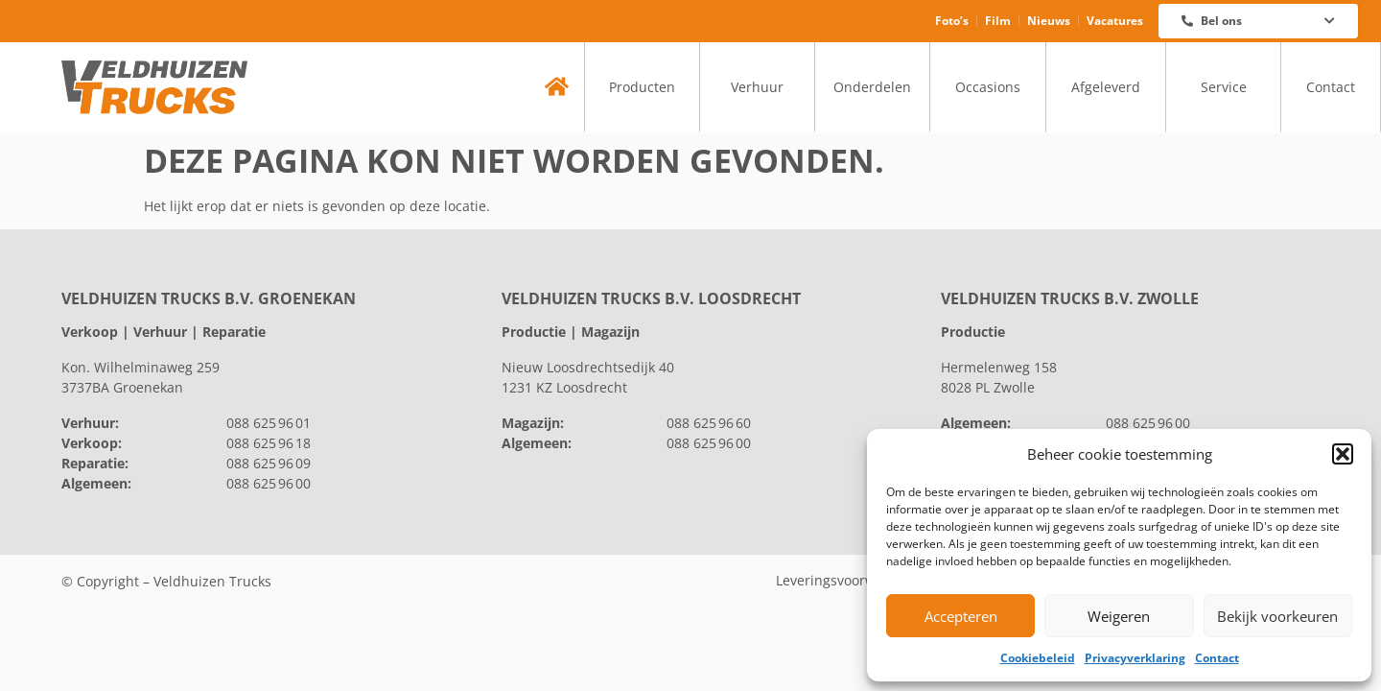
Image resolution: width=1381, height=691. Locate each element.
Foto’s (952, 20)
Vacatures (1115, 20)
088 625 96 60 (709, 423)
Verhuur (757, 87)
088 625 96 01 (268, 423)
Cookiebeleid (1037, 658)
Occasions (987, 87)
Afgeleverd (1105, 87)
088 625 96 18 (268, 443)
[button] (1342, 454)
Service (1224, 87)
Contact (1217, 658)
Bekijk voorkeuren (1277, 616)
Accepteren (961, 616)
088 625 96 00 (268, 483)
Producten (642, 87)
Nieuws (1048, 20)
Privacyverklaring (1135, 658)
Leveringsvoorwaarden (849, 580)
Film (998, 20)
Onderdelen (872, 87)
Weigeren (1119, 616)
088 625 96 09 (268, 463)
